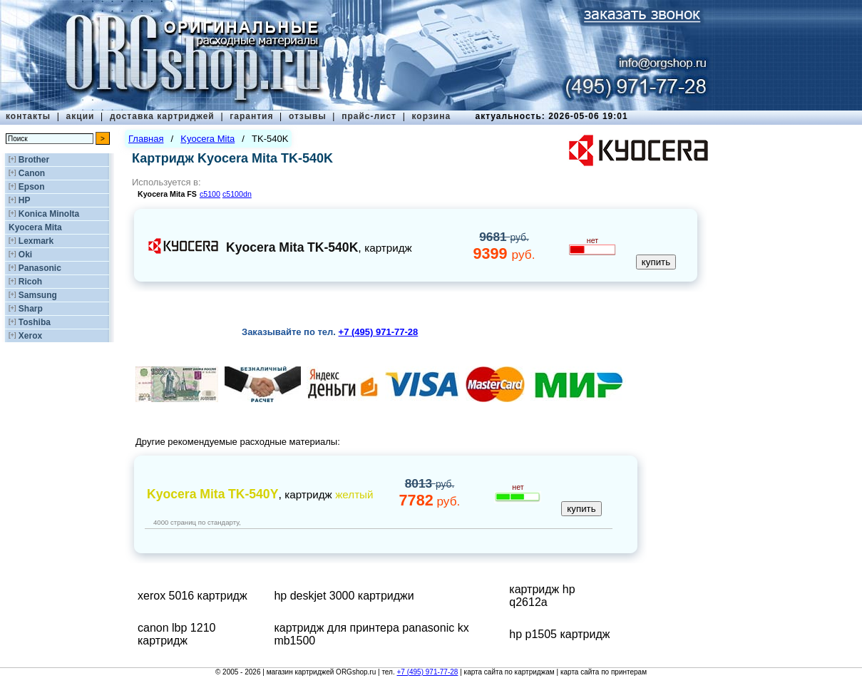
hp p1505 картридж (559, 634)
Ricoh (30, 282)
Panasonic (40, 268)
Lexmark (36, 241)
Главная (145, 138)
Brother (34, 160)
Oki (25, 255)
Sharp (31, 309)
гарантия (251, 116)
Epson (32, 187)
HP (25, 200)
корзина (431, 116)
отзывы (308, 116)
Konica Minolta (49, 214)
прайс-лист (369, 116)
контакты (28, 116)
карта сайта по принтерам (603, 672)
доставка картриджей (162, 116)
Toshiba (35, 322)
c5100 (210, 194)
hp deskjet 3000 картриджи (344, 596)
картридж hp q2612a (542, 595)
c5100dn (237, 194)
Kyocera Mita (35, 227)
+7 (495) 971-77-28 (427, 672)
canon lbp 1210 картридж (176, 634)
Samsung (38, 295)
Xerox (30, 336)
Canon (32, 173)
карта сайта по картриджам (509, 672)
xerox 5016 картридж (192, 596)
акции (80, 116)
